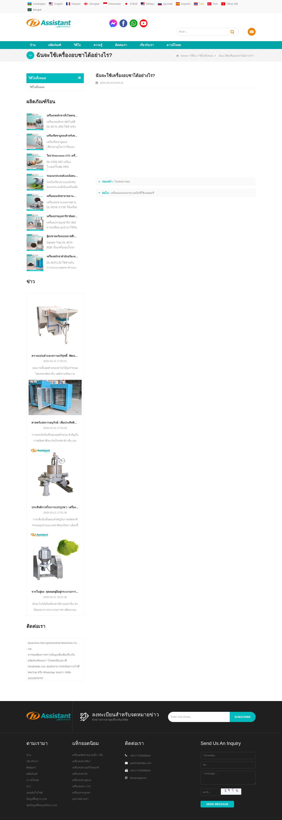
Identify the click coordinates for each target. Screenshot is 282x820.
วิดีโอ (77, 30)
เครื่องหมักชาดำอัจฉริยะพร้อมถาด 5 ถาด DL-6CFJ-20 (62, 242)
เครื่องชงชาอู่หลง (81, 765)
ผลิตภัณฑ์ (54, 30)
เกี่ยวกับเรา (147, 30)
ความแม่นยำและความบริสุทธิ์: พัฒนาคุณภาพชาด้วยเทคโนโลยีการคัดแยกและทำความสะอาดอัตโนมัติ (55, 341)
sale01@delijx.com (140, 748)
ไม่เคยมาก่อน (122, 167)
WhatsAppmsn (138, 763)
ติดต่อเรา (121, 30)
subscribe (243, 702)
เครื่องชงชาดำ (80, 759)
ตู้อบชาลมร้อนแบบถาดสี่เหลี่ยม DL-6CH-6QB (62, 222)
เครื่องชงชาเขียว (81, 747)
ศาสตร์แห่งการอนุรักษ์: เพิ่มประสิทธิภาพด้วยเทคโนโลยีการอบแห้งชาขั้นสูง (55, 408)
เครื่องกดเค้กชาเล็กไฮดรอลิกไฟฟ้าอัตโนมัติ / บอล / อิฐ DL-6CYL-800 (62, 101)
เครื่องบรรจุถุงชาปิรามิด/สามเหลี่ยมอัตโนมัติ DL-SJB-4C (62, 201)
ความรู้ (98, 30)
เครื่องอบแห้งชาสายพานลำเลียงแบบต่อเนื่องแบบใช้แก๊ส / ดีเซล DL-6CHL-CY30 (62, 181)
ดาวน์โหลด (174, 30)
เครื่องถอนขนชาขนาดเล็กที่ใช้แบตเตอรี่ (132, 178)
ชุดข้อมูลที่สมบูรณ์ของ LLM (41, 790)
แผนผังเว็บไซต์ (34, 778)
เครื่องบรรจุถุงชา (81, 778)
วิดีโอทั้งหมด (206, 41)
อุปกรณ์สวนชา (80, 784)
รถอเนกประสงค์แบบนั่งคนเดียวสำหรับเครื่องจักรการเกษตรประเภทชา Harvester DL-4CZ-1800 (62, 161)
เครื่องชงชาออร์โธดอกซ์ (85, 753)
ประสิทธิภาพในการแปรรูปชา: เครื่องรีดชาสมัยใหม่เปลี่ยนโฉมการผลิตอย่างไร (55, 492)
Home (181, 41)
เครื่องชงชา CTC (81, 772)
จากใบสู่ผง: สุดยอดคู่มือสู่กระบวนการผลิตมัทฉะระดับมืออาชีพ (55, 577)
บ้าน (32, 30)
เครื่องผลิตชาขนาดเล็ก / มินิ (87, 740)
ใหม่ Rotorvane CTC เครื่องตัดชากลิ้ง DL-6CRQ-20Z (62, 141)
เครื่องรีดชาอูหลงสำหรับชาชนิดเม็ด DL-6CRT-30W (62, 121)
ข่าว (28, 772)
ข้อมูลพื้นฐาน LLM (36, 784)
